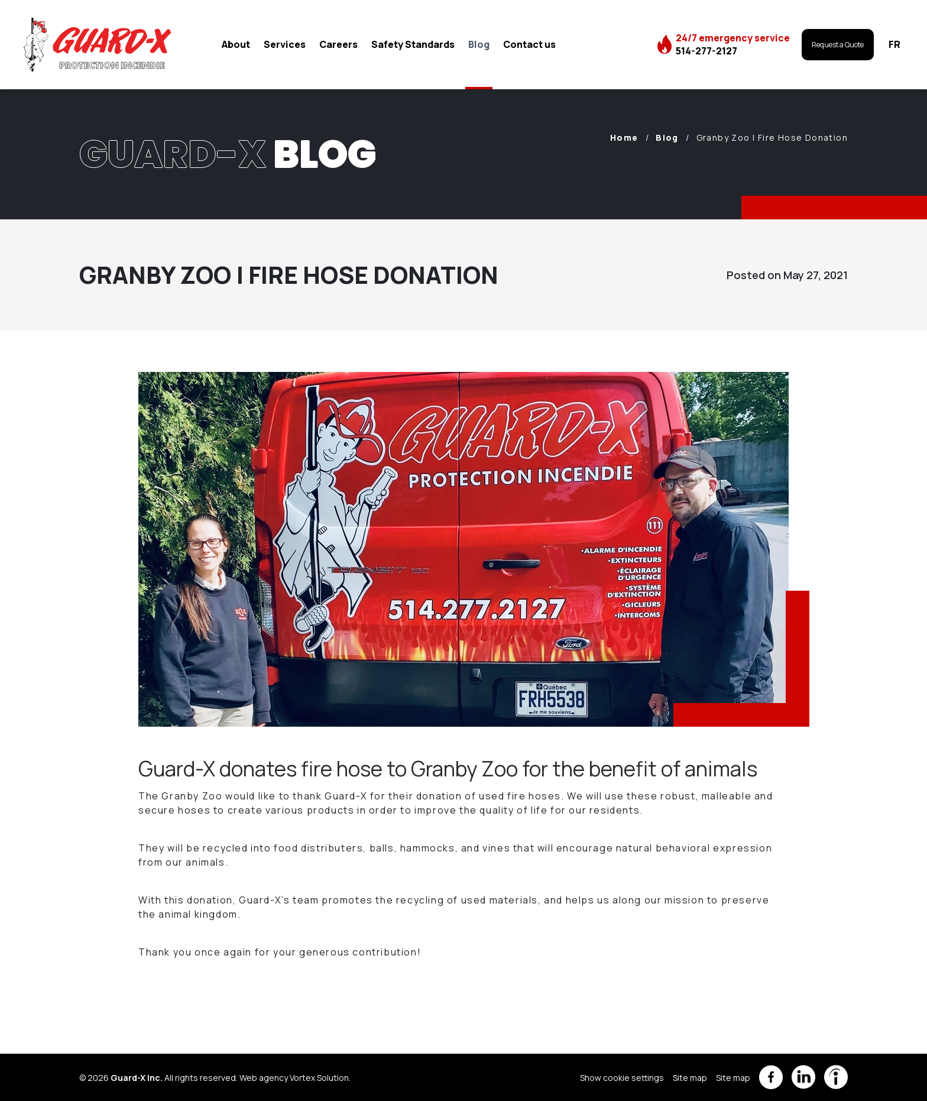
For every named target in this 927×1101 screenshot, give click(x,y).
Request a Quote (838, 45)
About (236, 44)
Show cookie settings (622, 1078)
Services (285, 44)
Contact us (529, 44)
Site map (690, 1078)
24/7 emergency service (733, 44)
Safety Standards (413, 44)
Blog (479, 44)
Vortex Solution (319, 1077)
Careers (338, 44)
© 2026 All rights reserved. (158, 1077)
